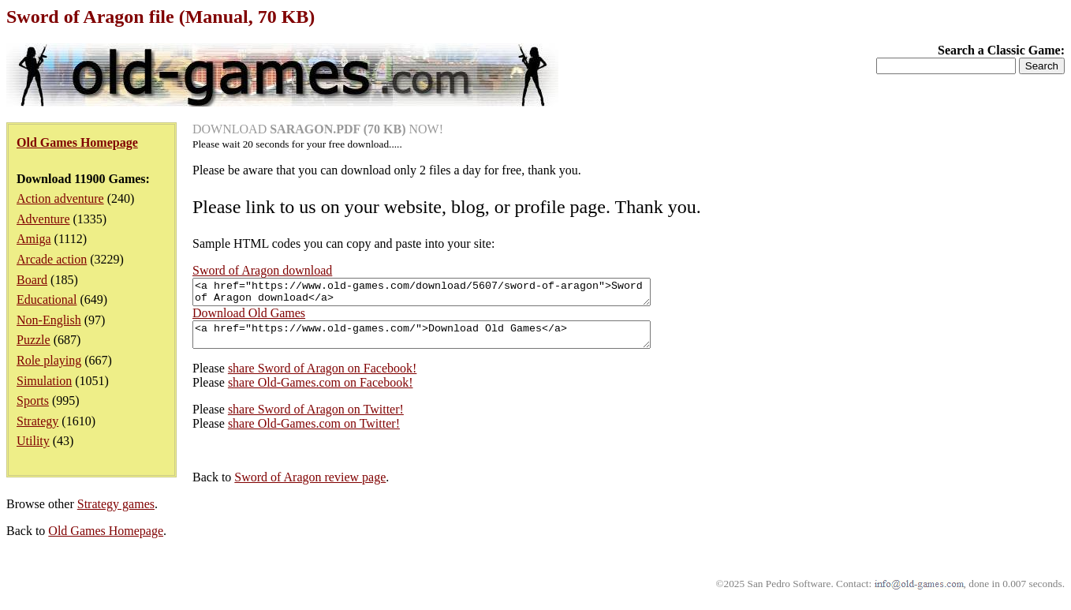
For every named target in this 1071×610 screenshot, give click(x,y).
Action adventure (60, 198)
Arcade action (52, 259)
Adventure (43, 219)
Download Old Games (248, 317)
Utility (33, 440)
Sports (33, 400)
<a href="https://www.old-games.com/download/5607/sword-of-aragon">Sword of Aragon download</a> (449, 294)
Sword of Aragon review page (310, 486)
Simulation (44, 380)
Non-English (49, 320)
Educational (46, 299)
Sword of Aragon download (262, 270)
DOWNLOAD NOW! (317, 129)
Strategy (37, 421)
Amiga (34, 238)
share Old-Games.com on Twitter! (314, 433)
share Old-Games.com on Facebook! (320, 392)
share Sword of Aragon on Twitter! (316, 418)
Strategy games (116, 513)
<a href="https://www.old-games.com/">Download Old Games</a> (449, 341)
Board (32, 279)
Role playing (49, 360)
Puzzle (33, 339)
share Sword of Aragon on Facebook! (322, 377)
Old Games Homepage (105, 540)
